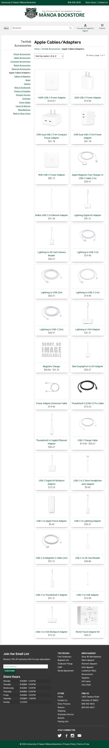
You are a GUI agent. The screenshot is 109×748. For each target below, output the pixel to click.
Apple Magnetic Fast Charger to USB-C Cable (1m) (87, 163)
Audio (27, 80)
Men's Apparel (88, 660)
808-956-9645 (74, 2)
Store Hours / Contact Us (96, 2)
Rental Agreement (66, 671)
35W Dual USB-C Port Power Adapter (87, 123)
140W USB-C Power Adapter (51, 84)
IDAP (60, 667)
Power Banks (24, 102)
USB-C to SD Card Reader (87, 545)
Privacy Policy (69, 744)
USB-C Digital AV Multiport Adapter (51, 469)
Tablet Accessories (22, 58)
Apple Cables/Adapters (19, 73)
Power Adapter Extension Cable (51, 390)
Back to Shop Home (21, 113)
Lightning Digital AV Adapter (87, 202)
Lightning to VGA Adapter (87, 316)
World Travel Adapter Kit (87, 619)
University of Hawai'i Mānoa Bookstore (18, 2)
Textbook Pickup (65, 664)
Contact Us (62, 700)
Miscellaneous (24, 110)
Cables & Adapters (22, 76)
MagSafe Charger (51, 353)
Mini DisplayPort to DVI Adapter (87, 353)
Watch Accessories (22, 65)
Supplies (85, 678)
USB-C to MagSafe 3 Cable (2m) (51, 545)
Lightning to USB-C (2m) (51, 316)
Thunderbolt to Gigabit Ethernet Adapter (51, 429)
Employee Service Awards (66, 716)
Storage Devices (23, 95)
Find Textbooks (64, 657)
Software (26, 99)
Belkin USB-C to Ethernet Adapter (51, 202)
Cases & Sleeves (23, 106)
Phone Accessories (22, 54)
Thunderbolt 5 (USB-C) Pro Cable (88, 390)
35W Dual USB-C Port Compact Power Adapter (51, 123)
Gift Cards (86, 681)
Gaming (27, 84)
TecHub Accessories (51, 49)
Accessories (87, 674)
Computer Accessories (20, 61)
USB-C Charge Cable (87, 427)
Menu (6, 28)
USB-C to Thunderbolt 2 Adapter (51, 582)
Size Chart (86, 685)
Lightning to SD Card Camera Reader (51, 241)
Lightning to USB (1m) (87, 239)
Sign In (85, 31)
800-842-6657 (88, 707)
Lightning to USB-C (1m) (87, 279)
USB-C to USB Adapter (87, 582)
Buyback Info (63, 660)
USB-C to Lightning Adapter (87, 508)
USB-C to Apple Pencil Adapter (51, 508)
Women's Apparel (89, 664)
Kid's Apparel (87, 667)
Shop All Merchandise (91, 657)
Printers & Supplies (22, 91)
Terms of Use (83, 744)
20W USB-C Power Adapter (87, 84)
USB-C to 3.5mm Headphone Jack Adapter (87, 469)
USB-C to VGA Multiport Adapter (51, 619)
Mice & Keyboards (22, 87)
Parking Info (63, 721)
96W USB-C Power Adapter (51, 162)
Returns (61, 707)
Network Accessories (21, 69)
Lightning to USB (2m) (51, 279)
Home (37, 49)
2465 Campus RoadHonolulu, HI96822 (90, 699)
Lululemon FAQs (89, 671)
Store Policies (64, 704)
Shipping (61, 711)
